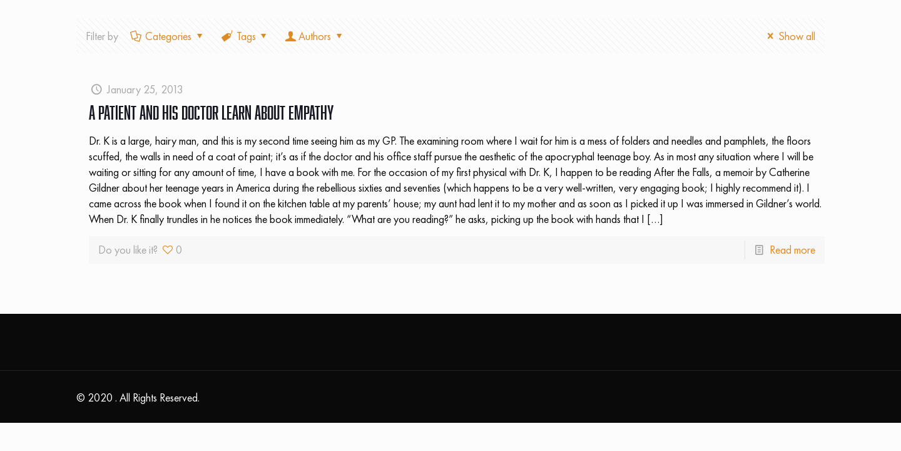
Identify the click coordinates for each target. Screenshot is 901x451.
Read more (792, 249)
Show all (789, 36)
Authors (315, 36)
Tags (245, 36)
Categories (167, 36)
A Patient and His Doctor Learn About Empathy (211, 112)
